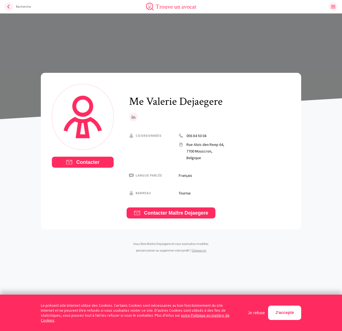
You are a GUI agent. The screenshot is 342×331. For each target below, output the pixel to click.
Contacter (82, 162)
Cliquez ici (199, 250)
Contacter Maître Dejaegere (171, 213)
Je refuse (256, 312)
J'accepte (284, 312)
